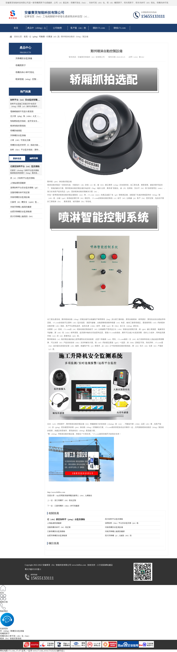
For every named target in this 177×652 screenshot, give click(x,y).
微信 (90, 495)
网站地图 (4, 651)
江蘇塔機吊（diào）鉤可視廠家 (66, 506)
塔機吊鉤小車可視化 (24, 72)
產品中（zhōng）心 (36, 28)
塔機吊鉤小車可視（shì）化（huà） (15, 636)
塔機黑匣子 (20, 65)
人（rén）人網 (82, 495)
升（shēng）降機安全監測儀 (12, 631)
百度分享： (51, 495)
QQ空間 (59, 495)
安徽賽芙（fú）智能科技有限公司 (56, 565)
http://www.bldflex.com (56, 492)
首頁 (16, 28)
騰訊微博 (73, 495)
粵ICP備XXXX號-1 (33, 569)
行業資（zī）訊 (52, 37)
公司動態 (57, 28)
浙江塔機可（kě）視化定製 (65, 500)
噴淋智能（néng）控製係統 (27, 79)
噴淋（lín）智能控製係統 (10, 638)
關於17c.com (99, 28)
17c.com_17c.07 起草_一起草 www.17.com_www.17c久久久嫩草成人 (36, 651)
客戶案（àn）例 (78, 28)
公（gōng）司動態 (37, 37)
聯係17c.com (120, 28)
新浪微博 (66, 495)
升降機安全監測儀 (23, 58)
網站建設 (109, 565)
